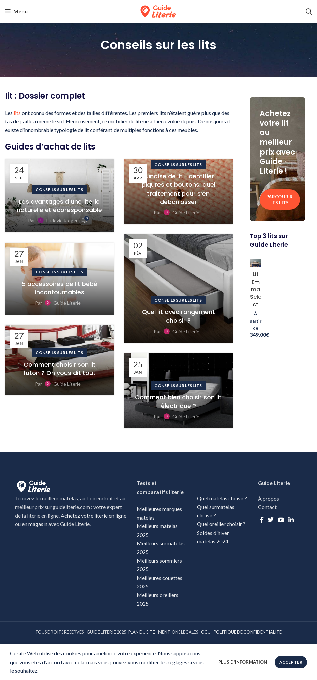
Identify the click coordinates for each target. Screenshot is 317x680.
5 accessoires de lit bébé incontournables (59, 288)
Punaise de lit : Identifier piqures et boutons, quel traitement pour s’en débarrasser (178, 189)
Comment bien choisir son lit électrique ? (178, 401)
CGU (206, 632)
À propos (268, 498)
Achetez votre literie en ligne (93, 515)
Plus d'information (242, 662)
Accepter (290, 662)
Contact (267, 507)
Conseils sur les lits (59, 189)
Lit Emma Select (255, 289)
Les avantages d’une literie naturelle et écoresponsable (59, 205)
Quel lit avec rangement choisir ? (178, 316)
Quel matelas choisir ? (222, 498)
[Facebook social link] (262, 520)
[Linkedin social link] (291, 520)
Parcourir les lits (279, 199)
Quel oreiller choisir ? (221, 524)
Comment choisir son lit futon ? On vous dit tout (59, 368)
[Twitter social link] (271, 520)
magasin (37, 524)
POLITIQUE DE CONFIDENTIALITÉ (248, 632)
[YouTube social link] (281, 520)
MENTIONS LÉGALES (178, 632)
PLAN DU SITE (141, 632)
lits (17, 113)
